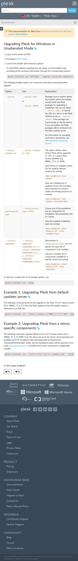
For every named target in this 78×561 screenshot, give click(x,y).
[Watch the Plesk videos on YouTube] (50, 409)
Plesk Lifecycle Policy (18, 506)
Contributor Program (17, 518)
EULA (10, 431)
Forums (10, 542)
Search (72, 10)
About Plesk (13, 420)
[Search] (34, 10)
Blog (9, 537)
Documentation (15, 484)
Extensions (12, 471)
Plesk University (15, 548)
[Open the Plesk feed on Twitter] (40, 409)
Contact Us (13, 500)
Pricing (10, 466)
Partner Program (15, 524)
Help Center (13, 489)
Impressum (12, 453)
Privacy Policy (14, 447)
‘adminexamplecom (18, 346)
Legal (9, 442)
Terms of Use (14, 437)
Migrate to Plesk (15, 495)
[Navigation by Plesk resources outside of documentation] (74, 3)
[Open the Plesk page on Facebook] (35, 409)
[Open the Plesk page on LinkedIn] (45, 409)
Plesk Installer (21, 59)
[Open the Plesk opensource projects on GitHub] (55, 409)
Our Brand (12, 426)
